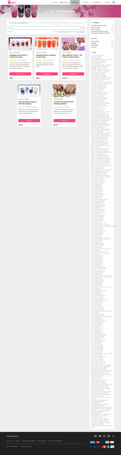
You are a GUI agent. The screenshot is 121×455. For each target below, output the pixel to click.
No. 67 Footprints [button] (96, 324)
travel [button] (92, 417)
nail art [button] (103, 174)
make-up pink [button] (95, 138)
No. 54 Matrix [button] (106, 311)
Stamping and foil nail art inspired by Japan (18, 56)
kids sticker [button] (94, 130)
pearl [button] (108, 370)
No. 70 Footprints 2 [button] (96, 328)
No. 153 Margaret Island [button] (97, 267)
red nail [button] (104, 380)
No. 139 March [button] (95, 247)
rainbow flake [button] (95, 377)
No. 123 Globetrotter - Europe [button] (99, 225)
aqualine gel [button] (101, 61)
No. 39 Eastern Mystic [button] (97, 295)
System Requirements (55, 441)
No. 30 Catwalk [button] (95, 284)
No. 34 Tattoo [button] (95, 288)
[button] (114, 2)
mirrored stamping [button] (96, 171)
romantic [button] (93, 384)
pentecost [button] (101, 372)
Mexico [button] (93, 145)
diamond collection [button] (96, 89)
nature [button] (107, 177)
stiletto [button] (101, 408)
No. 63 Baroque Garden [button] (97, 321)
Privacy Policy (42, 441)
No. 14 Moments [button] (95, 249)
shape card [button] (94, 390)
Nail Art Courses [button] (95, 27)
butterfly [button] (93, 73)
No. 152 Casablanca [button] (96, 266)
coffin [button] (99, 80)
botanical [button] (105, 69)
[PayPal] (102, 446)
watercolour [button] (101, 421)
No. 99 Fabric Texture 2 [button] (97, 364)
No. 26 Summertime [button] (96, 280)
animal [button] (93, 61)
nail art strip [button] (94, 175)
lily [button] (92, 134)
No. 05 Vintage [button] (95, 185)
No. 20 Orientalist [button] (96, 275)
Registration (96, 2)
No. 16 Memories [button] (96, 270)
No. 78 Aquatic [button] (95, 339)
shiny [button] (102, 391)
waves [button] (93, 422)
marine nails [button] (94, 141)
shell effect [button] (94, 391)
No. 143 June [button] (95, 253)
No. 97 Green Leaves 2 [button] (97, 362)
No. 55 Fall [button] (94, 312)
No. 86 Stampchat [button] (96, 349)
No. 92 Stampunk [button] (96, 355)
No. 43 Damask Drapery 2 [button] (98, 299)
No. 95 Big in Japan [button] (96, 359)
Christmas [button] (94, 79)
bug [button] (98, 71)
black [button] (92, 69)
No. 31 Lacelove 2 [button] (96, 285)
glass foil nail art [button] (95, 119)
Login (107, 2)
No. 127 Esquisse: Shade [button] (98, 230)
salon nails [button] (94, 387)
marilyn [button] (104, 140)
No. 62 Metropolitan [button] (96, 319)
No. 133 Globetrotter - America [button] (99, 239)
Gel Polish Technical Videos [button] (99, 25)
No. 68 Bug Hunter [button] (96, 325)
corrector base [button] (100, 85)
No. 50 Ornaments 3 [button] (96, 309)
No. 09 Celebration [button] (96, 191)
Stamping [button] (94, 403)
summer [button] (107, 408)
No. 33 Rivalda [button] (105, 287)
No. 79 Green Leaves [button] (97, 340)
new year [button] (99, 178)
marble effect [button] (95, 140)
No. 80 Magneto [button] (95, 342)
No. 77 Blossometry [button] (96, 338)
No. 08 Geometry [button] (96, 189)
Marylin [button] (102, 141)
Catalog (75, 2)
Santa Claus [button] (103, 387)
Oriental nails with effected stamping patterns (63, 103)
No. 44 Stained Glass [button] (97, 301)
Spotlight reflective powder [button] (99, 400)
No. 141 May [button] (94, 250)
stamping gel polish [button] (96, 405)
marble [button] (103, 138)
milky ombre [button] (94, 147)
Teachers (85, 2)
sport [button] (92, 398)
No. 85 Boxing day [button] (96, 348)
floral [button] (105, 103)
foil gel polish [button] (102, 106)
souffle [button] (93, 396)
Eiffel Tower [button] (94, 99)
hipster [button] (93, 126)
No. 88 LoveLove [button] (96, 352)
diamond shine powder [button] (97, 92)
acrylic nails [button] (98, 55)
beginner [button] (93, 43)
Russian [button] (93, 386)
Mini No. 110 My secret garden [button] (99, 151)
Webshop (65, 2)
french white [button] (105, 112)
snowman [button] (106, 394)
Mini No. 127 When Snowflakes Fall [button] (101, 165)
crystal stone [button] (95, 86)
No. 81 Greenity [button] (95, 343)
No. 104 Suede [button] (95, 198)
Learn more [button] (20, 74)
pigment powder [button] (96, 373)
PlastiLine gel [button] (100, 374)
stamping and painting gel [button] (98, 404)
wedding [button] (99, 422)
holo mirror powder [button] (96, 127)
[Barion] (102, 442)
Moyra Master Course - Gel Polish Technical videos (72, 56)
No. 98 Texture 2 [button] (96, 363)
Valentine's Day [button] (102, 420)
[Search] (44, 27)
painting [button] (93, 370)
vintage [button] (93, 421)
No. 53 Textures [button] (95, 311)
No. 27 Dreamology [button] (96, 281)
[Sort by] (64, 32)
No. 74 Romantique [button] (96, 333)
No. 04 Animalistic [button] (96, 184)
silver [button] (107, 391)
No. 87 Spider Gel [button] (96, 350)
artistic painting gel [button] (96, 65)
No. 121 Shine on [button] (95, 222)
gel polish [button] (103, 116)
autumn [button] (107, 65)
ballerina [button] (103, 66)
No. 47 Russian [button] (95, 305)
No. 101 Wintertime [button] (96, 193)
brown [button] (93, 71)
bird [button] (103, 68)
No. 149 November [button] (96, 260)
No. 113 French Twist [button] (97, 210)
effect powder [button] (95, 97)
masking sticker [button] (95, 143)
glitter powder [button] (95, 120)
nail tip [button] (101, 177)
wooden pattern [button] (105, 425)
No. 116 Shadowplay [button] (96, 215)
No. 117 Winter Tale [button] (96, 216)
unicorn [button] (93, 420)
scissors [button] (93, 389)
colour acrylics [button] (95, 82)
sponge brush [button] (104, 397)
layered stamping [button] (96, 133)
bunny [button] (93, 72)
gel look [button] (104, 114)
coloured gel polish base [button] (98, 83)
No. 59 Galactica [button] (95, 316)
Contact (17, 441)
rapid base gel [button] (95, 380)
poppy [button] (108, 374)
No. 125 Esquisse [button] (96, 227)
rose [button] (99, 384)
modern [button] (106, 171)
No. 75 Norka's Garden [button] (97, 335)
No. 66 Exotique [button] (95, 322)
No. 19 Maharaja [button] (95, 274)
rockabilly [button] (102, 383)
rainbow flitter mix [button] (96, 379)
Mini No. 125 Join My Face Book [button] (100, 162)
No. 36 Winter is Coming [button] (98, 291)
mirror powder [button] (105, 169)
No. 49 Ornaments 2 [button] (96, 308)
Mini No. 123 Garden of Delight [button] (99, 160)
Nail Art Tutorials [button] (95, 29)
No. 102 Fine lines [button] (96, 195)
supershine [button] (103, 410)
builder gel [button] (105, 71)
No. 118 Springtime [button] (96, 218)
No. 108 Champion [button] (96, 203)
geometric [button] (94, 117)
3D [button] (92, 55)
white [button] (107, 422)
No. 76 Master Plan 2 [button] (97, 336)
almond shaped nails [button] (97, 59)
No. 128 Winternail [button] (96, 232)
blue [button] (98, 69)
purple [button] (100, 376)
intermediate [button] (94, 45)
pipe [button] (92, 374)
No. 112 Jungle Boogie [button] (97, 209)
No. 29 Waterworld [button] (96, 283)
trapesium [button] (103, 415)
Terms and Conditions (28, 441)
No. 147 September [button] (96, 257)
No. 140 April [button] (106, 249)
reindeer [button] (101, 381)
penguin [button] (93, 372)
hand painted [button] (95, 124)
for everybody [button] (95, 41)
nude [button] (108, 364)
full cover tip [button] (100, 113)
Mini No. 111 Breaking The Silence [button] (100, 152)
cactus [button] (101, 73)
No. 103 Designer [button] (96, 196)
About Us (9, 441)
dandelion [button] (101, 87)
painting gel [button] (101, 370)
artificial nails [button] (95, 63)
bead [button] (92, 68)
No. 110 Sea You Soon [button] (97, 206)
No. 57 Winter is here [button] (97, 315)
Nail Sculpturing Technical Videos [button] (100, 33)
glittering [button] (104, 120)
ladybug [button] (98, 131)
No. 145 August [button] (95, 254)
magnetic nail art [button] (104, 136)
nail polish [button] (94, 177)
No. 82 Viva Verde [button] (96, 345)
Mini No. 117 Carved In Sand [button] (98, 157)
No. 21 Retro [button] (106, 275)
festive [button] (93, 103)
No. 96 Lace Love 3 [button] (96, 360)
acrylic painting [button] (95, 56)
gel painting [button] (94, 116)
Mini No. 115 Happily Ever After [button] (99, 155)
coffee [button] (93, 80)
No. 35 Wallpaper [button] (96, 290)
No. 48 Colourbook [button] (96, 307)
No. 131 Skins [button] (95, 236)
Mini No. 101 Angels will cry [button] (98, 148)
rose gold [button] (107, 384)
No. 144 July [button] (104, 253)
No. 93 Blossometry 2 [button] (97, 356)
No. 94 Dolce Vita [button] (96, 357)
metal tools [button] (102, 144)
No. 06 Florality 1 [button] (95, 186)
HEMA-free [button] (105, 124)
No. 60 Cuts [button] (106, 316)
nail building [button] (104, 175)
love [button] (96, 134)
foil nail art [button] (94, 107)
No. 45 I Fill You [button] (95, 302)
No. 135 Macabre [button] (96, 242)
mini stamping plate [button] (96, 168)
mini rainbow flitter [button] (96, 167)
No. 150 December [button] (96, 263)
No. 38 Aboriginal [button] (96, 294)
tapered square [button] (95, 414)
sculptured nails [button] (102, 389)
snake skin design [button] (96, 394)
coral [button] (92, 85)
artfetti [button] (102, 62)
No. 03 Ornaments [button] (96, 182)
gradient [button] (93, 123)
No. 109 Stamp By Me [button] (97, 205)
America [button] (108, 59)
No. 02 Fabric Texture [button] (97, 181)
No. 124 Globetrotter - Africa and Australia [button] (102, 226)
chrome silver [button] (104, 79)
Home (55, 2)
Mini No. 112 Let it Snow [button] (97, 154)
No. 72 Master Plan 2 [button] (97, 331)
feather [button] (102, 102)
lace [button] (92, 131)
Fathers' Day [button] (94, 102)
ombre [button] (106, 366)
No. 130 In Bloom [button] (96, 234)
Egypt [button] (105, 97)
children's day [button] (105, 78)
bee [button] (98, 68)
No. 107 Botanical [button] (96, 202)
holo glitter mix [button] (101, 126)
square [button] (100, 401)
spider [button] (100, 396)
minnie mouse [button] (95, 169)
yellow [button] (93, 427)
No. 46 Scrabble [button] (95, 304)
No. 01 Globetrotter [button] (96, 179)
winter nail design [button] (96, 424)
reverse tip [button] (94, 383)
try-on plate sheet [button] (96, 418)
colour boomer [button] (106, 82)
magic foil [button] (94, 136)
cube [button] (103, 86)
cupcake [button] (93, 87)
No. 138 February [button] (96, 246)
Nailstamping (12, 436)
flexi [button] (99, 103)
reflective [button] (94, 381)
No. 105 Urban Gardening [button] (98, 199)
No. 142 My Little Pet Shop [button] (98, 251)
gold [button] (92, 121)
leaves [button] (107, 133)
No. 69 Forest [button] (95, 326)
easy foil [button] (100, 96)
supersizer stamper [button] (96, 411)
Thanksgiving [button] (106, 414)
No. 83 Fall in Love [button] (96, 346)
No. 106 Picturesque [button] (96, 201)
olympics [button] (99, 366)
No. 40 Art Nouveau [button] (96, 297)
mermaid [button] (93, 144)
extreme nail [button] (94, 100)
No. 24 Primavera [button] (106, 277)
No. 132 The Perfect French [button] (98, 237)
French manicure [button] (95, 110)
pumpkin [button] (93, 376)
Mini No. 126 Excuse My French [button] (99, 164)
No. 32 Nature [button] (95, 287)
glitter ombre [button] (106, 119)
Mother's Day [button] (95, 174)
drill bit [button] (93, 95)
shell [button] (101, 390)
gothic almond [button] (100, 121)
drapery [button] (105, 93)
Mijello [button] (100, 145)
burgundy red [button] (101, 72)
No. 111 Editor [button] (94, 208)
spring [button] (93, 401)
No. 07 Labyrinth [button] (95, 188)
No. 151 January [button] (95, 264)
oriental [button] (93, 369)
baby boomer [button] (95, 66)
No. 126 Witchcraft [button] (96, 229)
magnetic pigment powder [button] (98, 137)
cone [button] (108, 83)
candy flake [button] (94, 75)
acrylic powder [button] (95, 58)
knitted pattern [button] (104, 130)
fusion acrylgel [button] (95, 114)
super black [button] (94, 410)
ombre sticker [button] (95, 367)
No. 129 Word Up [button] (95, 233)
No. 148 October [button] (95, 258)
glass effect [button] (103, 117)
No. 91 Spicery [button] (106, 353)
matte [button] (104, 143)
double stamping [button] (96, 93)
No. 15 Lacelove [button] (95, 261)
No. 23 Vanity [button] (95, 277)
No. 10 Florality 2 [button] (95, 192)
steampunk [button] (107, 407)
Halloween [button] (102, 123)
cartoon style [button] (95, 76)
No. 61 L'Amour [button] (95, 318)
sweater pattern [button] (95, 413)
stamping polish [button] (95, 407)
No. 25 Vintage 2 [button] (95, 278)
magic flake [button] (103, 134)
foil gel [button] (93, 106)
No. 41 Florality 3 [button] (95, 298)
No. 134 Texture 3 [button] (96, 240)
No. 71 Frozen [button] (95, 329)
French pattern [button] (95, 112)
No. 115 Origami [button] (95, 213)
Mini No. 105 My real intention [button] (99, 150)
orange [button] (103, 367)
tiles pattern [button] (94, 415)
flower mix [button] (102, 104)
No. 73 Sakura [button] (95, 332)
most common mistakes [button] (98, 172)
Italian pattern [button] (95, 128)
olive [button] (92, 366)
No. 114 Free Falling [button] (96, 212)
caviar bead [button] (94, 78)
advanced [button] (94, 47)
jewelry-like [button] (104, 128)
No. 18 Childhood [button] (96, 273)
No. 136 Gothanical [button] (96, 243)
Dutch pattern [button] (101, 95)
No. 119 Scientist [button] (95, 219)
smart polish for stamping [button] (98, 393)
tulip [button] (105, 418)
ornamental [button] (101, 369)
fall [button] (101, 100)
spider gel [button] (94, 397)
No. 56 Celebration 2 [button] (97, 314)
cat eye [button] (103, 76)
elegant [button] (102, 99)
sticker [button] (93, 408)
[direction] (81, 32)
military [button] (107, 145)
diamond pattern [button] (95, 90)
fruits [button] (92, 113)
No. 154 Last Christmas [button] (97, 268)
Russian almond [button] (102, 386)
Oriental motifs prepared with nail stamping (27, 103)
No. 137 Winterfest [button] (96, 244)
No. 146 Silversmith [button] (96, 256)
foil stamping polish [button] (96, 109)
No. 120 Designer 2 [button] (96, 220)
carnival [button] (102, 75)
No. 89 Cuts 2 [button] (95, 353)
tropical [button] (99, 417)
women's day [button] (95, 425)
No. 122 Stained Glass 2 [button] (97, 223)
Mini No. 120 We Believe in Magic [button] (100, 158)
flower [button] (93, 104)
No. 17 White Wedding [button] (97, 271)
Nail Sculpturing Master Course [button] (99, 31)
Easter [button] (93, 96)
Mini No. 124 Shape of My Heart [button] (100, 161)
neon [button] (92, 178)
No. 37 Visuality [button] (95, 292)
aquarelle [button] (94, 62)
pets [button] (107, 372)
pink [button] (104, 373)
